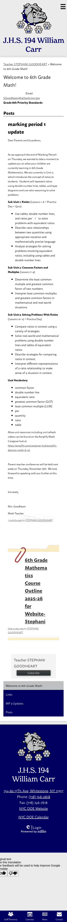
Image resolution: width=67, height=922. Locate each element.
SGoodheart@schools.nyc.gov (21, 97)
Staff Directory (10, 916)
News (44, 916)
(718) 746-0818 (39, 796)
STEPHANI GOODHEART (39, 520)
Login (33, 827)
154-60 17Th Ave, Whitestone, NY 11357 (33, 791)
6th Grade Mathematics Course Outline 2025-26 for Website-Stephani (36, 590)
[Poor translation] (13, 873)
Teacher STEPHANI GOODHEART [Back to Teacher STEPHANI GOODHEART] (25, 64)
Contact (59, 916)
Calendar (30, 916)
